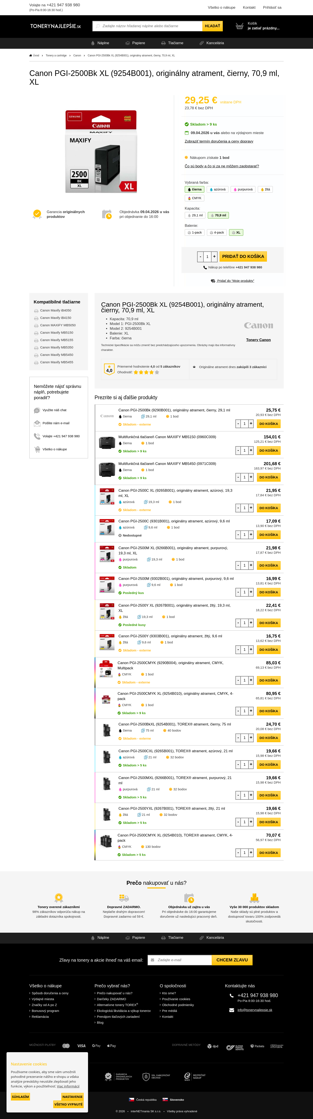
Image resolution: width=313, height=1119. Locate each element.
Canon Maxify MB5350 (56, 347)
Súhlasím (20, 1096)
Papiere (134, 43)
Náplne (98, 43)
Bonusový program (45, 1011)
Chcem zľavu (232, 959)
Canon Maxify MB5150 (56, 332)
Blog (100, 1022)
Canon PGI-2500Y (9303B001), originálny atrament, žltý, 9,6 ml (170, 636)
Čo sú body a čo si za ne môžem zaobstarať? (222, 166)
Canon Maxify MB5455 (56, 362)
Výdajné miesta (43, 999)
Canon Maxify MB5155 (56, 340)
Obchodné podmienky (178, 1005)
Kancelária (212, 43)
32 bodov (177, 757)
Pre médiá (169, 1011)
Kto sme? (169, 993)
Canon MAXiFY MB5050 (58, 325)
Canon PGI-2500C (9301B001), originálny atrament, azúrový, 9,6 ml (174, 521)
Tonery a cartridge (56, 55)
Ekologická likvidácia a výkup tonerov (124, 1011)
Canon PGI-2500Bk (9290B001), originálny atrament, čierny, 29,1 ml (174, 410)
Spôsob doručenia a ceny (50, 993)
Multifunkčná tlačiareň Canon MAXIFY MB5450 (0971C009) (167, 464)
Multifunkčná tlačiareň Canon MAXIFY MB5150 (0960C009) (167, 437)
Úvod (36, 55)
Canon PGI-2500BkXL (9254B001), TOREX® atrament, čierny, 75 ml (174, 724)
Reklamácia (40, 1016)
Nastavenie (72, 1096)
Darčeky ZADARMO (111, 999)
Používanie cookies (176, 999)
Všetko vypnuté (68, 1104)
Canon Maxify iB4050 (55, 310)
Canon (77, 55)
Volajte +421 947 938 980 (57, 436)
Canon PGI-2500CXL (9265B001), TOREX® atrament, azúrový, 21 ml (175, 751)
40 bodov (174, 730)
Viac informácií (68, 1086)
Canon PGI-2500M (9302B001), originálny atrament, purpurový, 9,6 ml (176, 579)
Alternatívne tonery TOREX (117, 1005)
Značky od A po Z (44, 1005)
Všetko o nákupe (221, 7)
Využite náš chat (50, 410)
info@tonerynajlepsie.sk (255, 1010)
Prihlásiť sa (272, 7)
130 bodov (153, 846)
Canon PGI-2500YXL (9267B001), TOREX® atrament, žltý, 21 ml (171, 808)
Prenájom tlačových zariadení (118, 1016)
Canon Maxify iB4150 (55, 318)
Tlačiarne (171, 43)
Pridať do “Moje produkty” (232, 281)
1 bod (174, 416)
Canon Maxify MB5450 (56, 355)
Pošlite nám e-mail (51, 423)
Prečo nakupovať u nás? (114, 993)
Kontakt (249, 7)
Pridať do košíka (243, 256)
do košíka (269, 424)
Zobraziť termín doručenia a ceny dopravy (219, 141)
